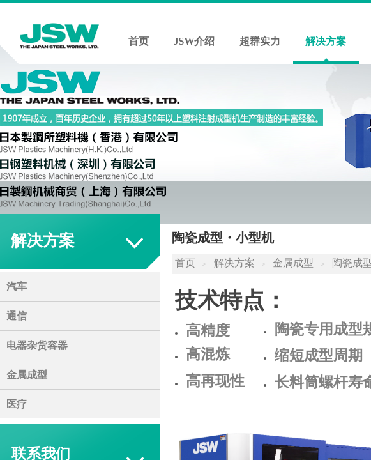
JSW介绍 (194, 41)
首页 (138, 41)
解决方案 (325, 41)
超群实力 (259, 41)
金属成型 (293, 262)
